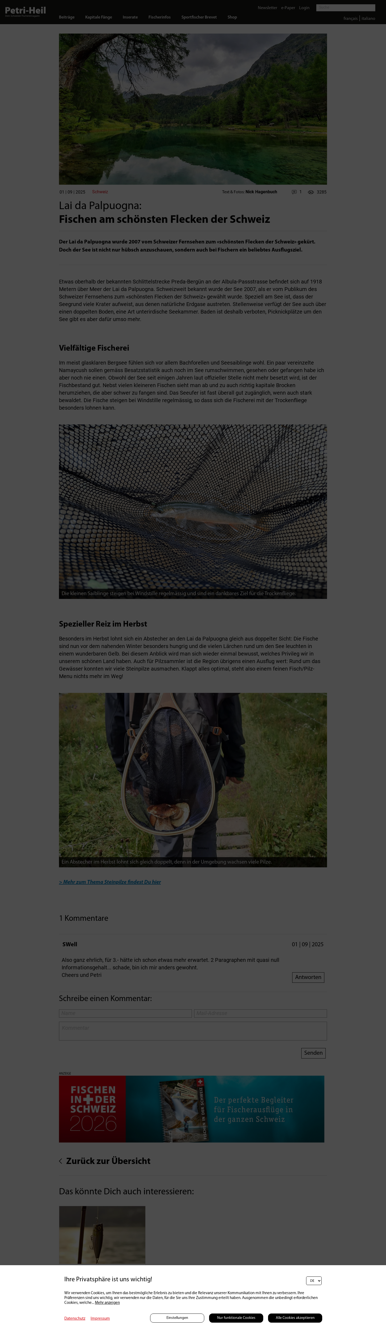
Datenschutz (74, 1319)
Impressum (100, 1319)
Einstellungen (177, 1318)
